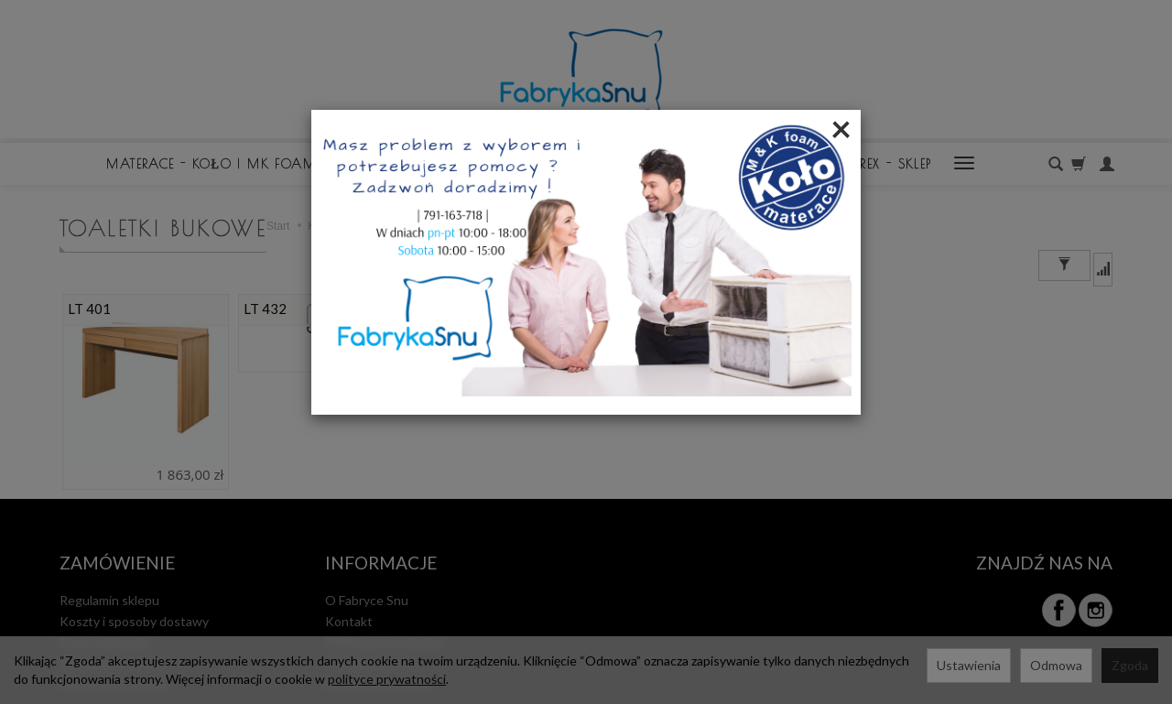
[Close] (841, 128)
